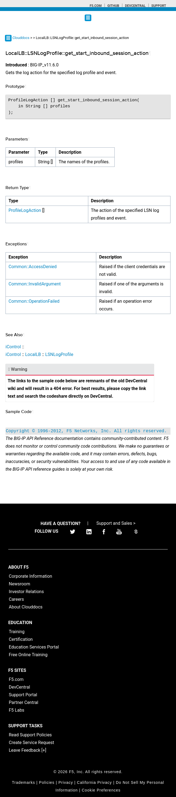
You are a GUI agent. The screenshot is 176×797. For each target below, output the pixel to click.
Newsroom (19, 583)
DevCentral (19, 687)
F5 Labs (16, 710)
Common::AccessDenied (33, 266)
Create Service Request (31, 742)
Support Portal (23, 694)
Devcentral (135, 6)
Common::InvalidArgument (35, 284)
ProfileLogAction (25, 210)
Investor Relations (26, 591)
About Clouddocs (26, 607)
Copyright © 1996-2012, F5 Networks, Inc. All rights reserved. (86, 431)
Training (16, 631)
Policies (46, 782)
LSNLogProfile (59, 354)
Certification (21, 639)
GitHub (113, 6)
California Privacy (94, 782)
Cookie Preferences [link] (101, 790)
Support (158, 6)
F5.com (96, 6)
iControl (13, 346)
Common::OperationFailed (34, 301)
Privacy (66, 782)
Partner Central (23, 702)
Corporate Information (30, 576)
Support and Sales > (115, 523)
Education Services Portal (34, 647)
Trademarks (23, 782)
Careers (16, 599)
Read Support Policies (30, 734)
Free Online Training (28, 654)
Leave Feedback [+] (27, 750)
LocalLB (33, 354)
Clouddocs (20, 38)
